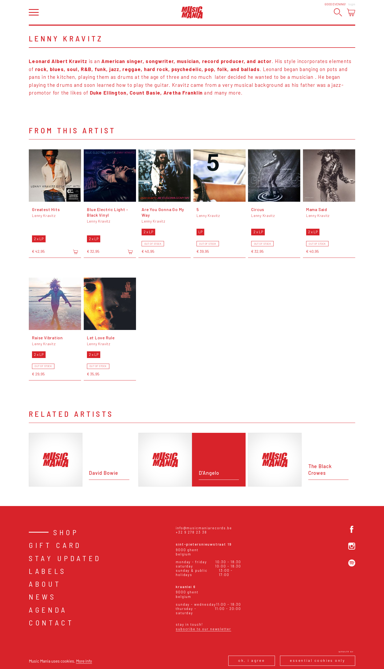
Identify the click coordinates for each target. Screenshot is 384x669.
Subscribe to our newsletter (203, 629)
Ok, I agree (251, 660)
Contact (51, 622)
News (42, 596)
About (45, 583)
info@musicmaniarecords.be (204, 528)
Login (351, 4)
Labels (47, 570)
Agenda (48, 609)
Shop (66, 532)
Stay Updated (65, 558)
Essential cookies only (317, 660)
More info (84, 660)
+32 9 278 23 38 (191, 532)
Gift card (55, 545)
